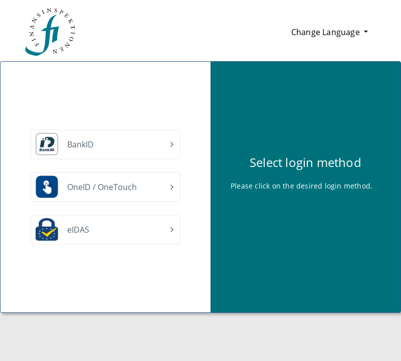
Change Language (326, 32)
